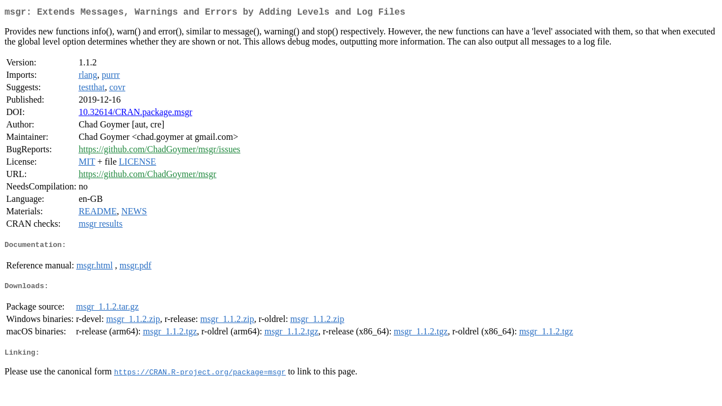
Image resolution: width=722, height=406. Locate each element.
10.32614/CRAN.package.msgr (135, 114)
